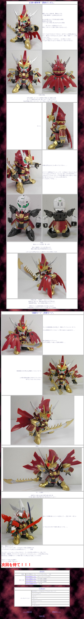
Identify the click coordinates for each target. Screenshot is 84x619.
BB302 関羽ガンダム (31, 581)
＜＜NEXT (27, 612)
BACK (42, 616)
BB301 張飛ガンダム (31, 579)
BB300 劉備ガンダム (31, 576)
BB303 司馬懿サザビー (31, 583)
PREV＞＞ (56, 612)
